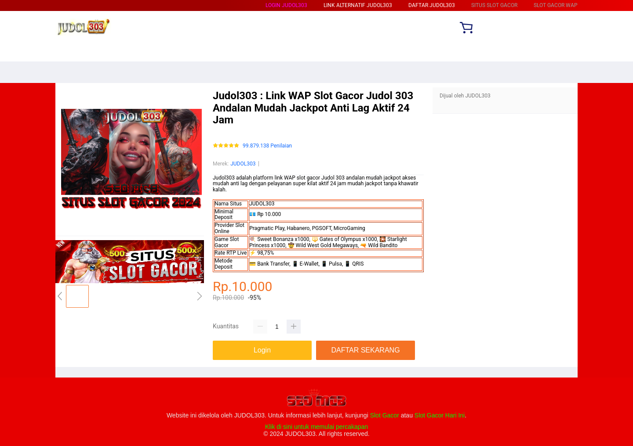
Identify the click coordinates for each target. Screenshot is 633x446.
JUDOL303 (242, 164)
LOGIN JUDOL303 (286, 5)
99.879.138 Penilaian (267, 146)
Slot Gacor (384, 415)
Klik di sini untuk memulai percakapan (316, 426)
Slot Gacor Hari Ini (440, 415)
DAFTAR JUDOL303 (431, 5)
